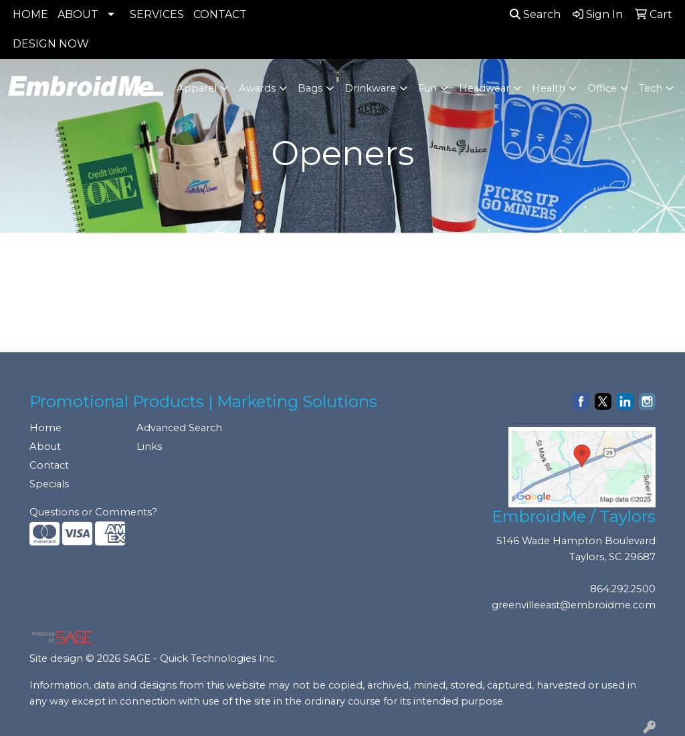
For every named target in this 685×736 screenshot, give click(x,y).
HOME (30, 14)
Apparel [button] (197, 88)
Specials (49, 484)
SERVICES (157, 14)
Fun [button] (427, 88)
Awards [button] (257, 88)
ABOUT (78, 14)
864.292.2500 (623, 589)
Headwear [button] (484, 88)
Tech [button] (650, 88)
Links (149, 447)
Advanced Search (179, 428)
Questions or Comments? (93, 512)
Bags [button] (310, 88)
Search (535, 14)
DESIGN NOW (51, 43)
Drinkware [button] (370, 88)
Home (45, 428)
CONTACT (220, 14)
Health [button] (548, 88)
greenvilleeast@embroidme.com (574, 605)
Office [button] (602, 88)
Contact (49, 465)
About (45, 447)
